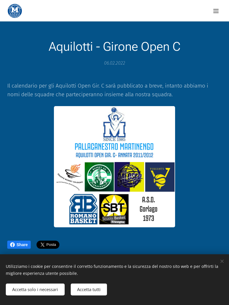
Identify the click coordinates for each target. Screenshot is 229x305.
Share (19, 244)
